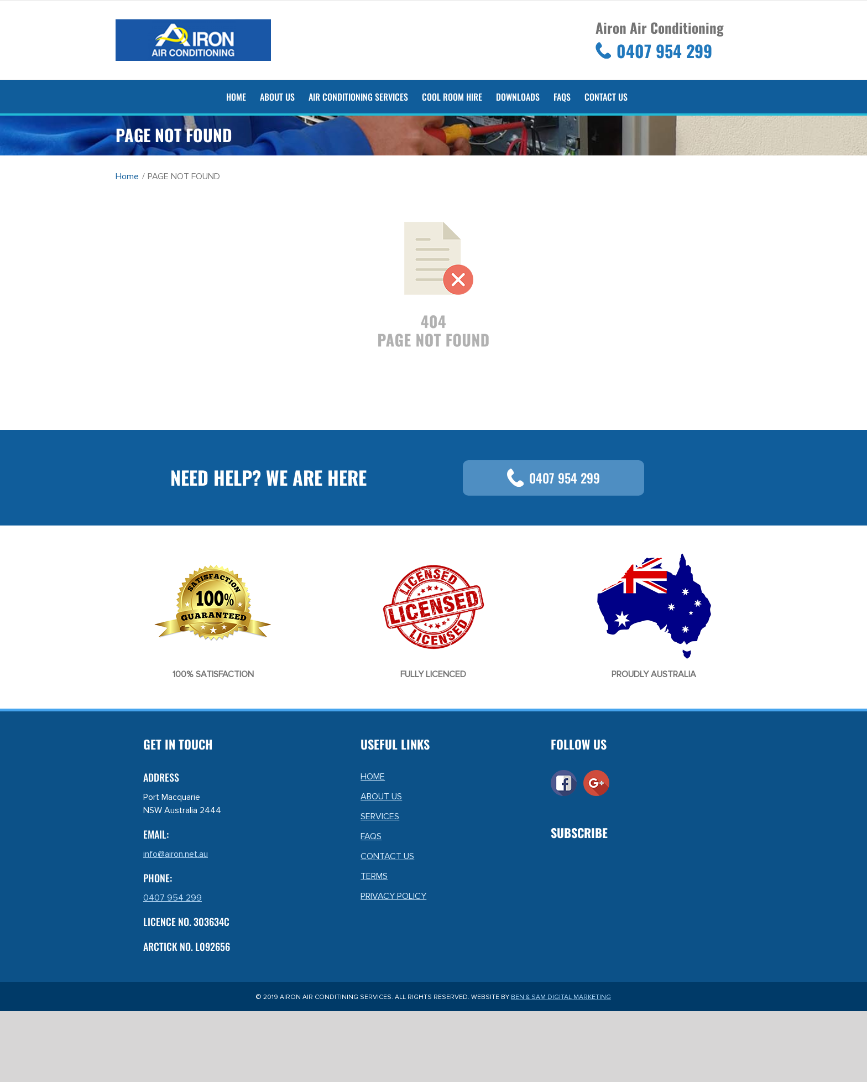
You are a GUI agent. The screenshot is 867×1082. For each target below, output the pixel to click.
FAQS (371, 836)
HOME (373, 776)
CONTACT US (387, 856)
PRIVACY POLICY (393, 896)
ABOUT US (381, 796)
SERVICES (380, 816)
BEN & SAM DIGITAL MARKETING (561, 997)
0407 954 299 (553, 478)
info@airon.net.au (175, 854)
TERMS (374, 876)
